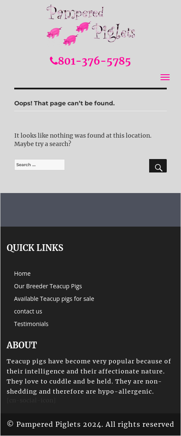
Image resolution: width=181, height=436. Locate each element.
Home (22, 273)
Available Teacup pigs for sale (54, 299)
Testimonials (31, 324)
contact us (28, 311)
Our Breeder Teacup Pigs (48, 286)
